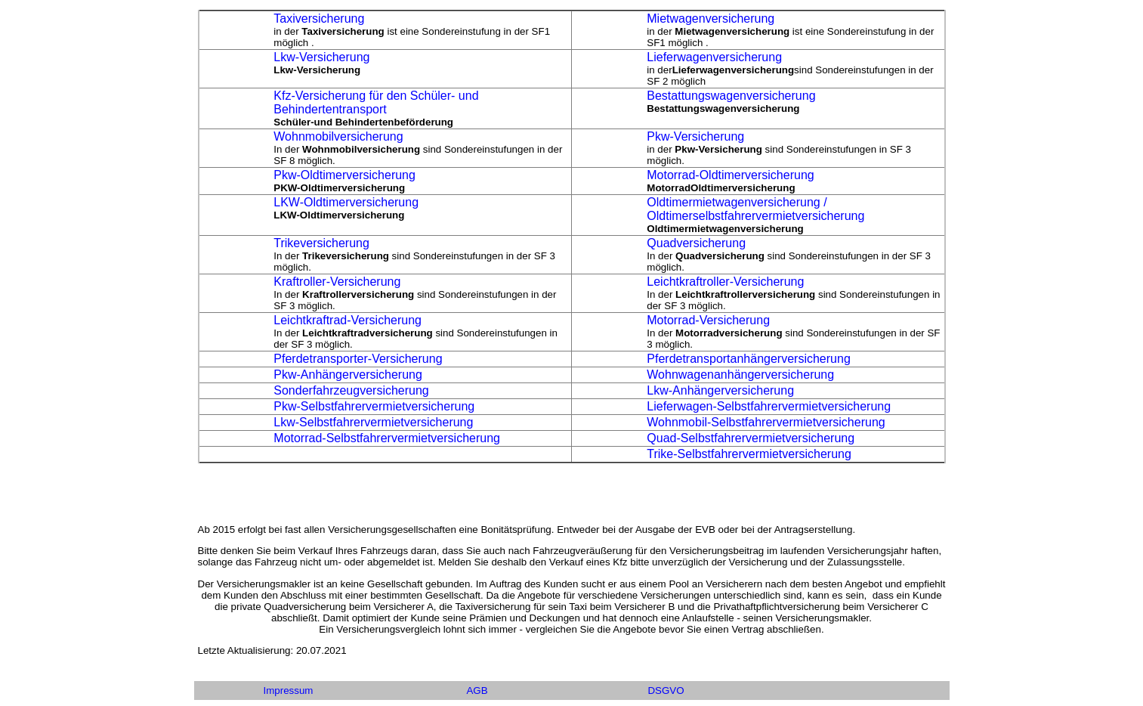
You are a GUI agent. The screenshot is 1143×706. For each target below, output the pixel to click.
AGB (476, 690)
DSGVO (665, 690)
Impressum (289, 690)
